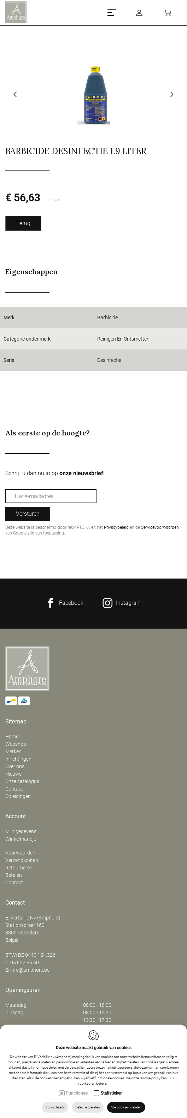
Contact (14, 789)
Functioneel (77, 1093)
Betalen (13, 875)
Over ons (14, 766)
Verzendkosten (21, 860)
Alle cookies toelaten (126, 1107)
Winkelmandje (20, 839)
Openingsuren (23, 990)
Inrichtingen (18, 759)
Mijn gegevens (20, 831)
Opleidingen (18, 796)
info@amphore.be (29, 970)
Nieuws (13, 774)
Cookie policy (150, 1078)
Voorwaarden (20, 853)
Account (15, 816)
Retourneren (19, 867)
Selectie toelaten (87, 1107)
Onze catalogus (22, 781)
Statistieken (112, 1093)
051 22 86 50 (24, 962)
